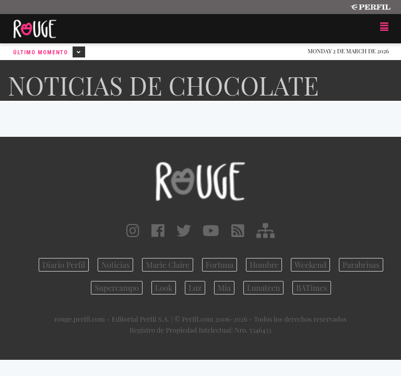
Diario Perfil (63, 265)
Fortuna (220, 265)
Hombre (264, 265)
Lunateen (263, 288)
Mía (224, 288)
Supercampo (117, 288)
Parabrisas (361, 265)
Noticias (115, 265)
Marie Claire (167, 265)
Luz (195, 288)
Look (163, 288)
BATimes (311, 288)
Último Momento (49, 51)
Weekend (310, 265)
